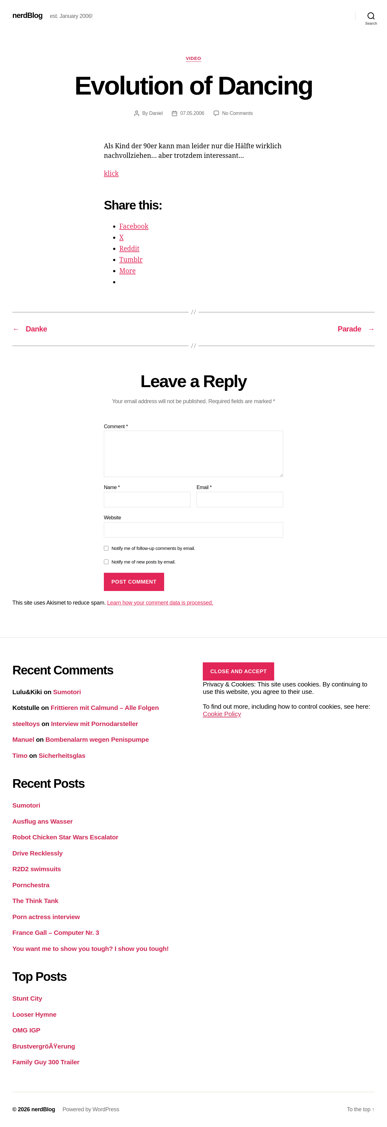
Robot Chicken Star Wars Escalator (65, 837)
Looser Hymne (34, 1014)
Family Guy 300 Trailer (45, 1062)
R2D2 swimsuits (36, 868)
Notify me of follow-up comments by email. (153, 548)
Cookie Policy (222, 713)
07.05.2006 (192, 113)
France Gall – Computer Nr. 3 (55, 932)
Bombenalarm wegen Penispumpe (97, 739)
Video (193, 58)
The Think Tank (35, 900)
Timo (20, 755)
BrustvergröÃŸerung (43, 1046)
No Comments (237, 113)
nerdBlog (27, 15)
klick (111, 174)
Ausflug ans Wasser (42, 821)
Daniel (156, 113)
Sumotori (67, 691)
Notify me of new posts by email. (144, 561)
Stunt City (27, 998)
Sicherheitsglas (62, 755)
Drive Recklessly (37, 853)
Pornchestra (30, 885)
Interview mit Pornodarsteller (94, 723)
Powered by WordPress (90, 1109)
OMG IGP (26, 1030)
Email (204, 487)
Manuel (23, 739)
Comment (116, 426)
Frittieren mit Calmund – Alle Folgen (105, 707)
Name (112, 487)
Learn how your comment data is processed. (160, 603)
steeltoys (26, 723)
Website (112, 517)
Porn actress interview (46, 916)
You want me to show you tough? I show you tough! (90, 948)
